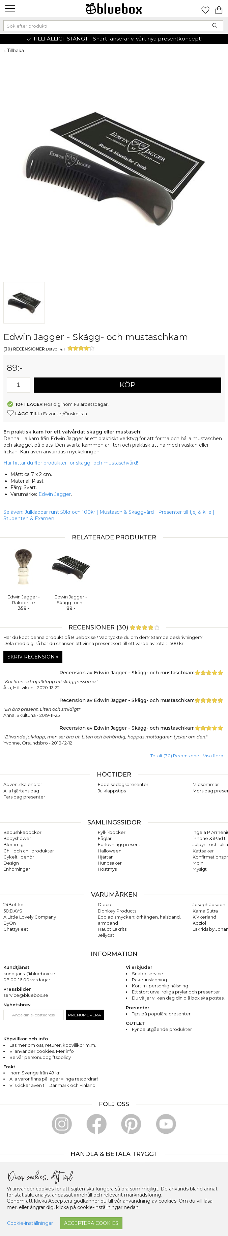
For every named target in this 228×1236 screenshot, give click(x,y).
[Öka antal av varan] (27, 385)
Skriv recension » (32, 657)
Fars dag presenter (24, 796)
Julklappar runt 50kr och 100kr (60, 512)
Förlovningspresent (119, 844)
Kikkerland (204, 917)
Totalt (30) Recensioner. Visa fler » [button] (186, 755)
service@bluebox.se (25, 995)
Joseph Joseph (209, 904)
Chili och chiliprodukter (28, 850)
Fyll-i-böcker (111, 832)
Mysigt (200, 869)
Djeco (104, 904)
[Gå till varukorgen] (219, 8)
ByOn (9, 923)
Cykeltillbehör (18, 857)
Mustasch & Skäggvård (126, 512)
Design (11, 863)
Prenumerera (84, 1014)
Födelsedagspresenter (123, 784)
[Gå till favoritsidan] (205, 8)
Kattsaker (203, 850)
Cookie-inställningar (30, 1223)
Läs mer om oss (26, 1045)
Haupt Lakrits (112, 929)
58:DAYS (12, 911)
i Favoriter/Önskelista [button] (47, 413)
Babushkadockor (22, 832)
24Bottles (13, 904)
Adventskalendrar (22, 784)
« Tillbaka (13, 51)
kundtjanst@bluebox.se (29, 973)
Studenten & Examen (28, 518)
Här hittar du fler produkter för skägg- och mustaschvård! (70, 463)
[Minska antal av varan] (10, 385)
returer (53, 1045)
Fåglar (105, 838)
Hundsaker (110, 863)
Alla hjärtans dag (21, 790)
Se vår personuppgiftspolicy (40, 1057)
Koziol (199, 923)
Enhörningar (16, 869)
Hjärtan (106, 857)
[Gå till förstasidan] (114, 8)
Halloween (109, 850)
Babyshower (17, 838)
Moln (198, 863)
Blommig (13, 844)
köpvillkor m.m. (79, 1045)
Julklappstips (112, 790)
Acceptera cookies (91, 1223)
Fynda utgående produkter (162, 1029)
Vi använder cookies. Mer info (41, 1051)
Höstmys (107, 869)
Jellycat (106, 935)
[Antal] (18, 385)
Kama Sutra (205, 911)
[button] (9, 8)
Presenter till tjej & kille (184, 512)
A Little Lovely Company (29, 917)
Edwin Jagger (54, 494)
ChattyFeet (15, 929)
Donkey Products (117, 911)
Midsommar (206, 784)
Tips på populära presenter (161, 1013)
